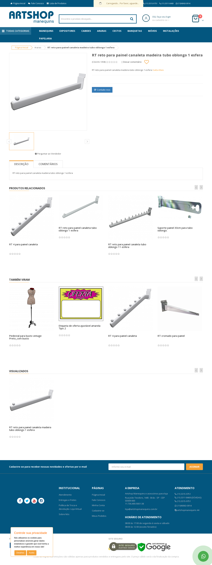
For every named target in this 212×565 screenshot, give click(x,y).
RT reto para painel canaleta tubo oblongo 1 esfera (78, 229)
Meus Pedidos (99, 515)
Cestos (116, 30)
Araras (101, 30)
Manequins (46, 30)
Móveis (152, 30)
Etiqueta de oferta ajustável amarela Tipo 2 (79, 327)
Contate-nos (102, 89)
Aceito (31, 553)
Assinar (194, 466)
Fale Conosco (36, 3)
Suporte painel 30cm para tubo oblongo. (175, 229)
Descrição (21, 164)
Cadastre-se (98, 510)
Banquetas (135, 30)
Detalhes (20, 553)
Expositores (67, 30)
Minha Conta (98, 505)
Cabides (86, 30)
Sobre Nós (64, 514)
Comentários (48, 164)
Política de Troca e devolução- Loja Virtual (70, 507)
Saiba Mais (158, 69)
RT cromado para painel (171, 335)
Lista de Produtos (56, 3)
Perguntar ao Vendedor (48, 153)
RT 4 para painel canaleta (23, 244)
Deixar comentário (132, 61)
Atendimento (65, 494)
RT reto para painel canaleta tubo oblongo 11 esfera (127, 246)
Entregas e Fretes (67, 500)
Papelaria (45, 38)
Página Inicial (17, 3)
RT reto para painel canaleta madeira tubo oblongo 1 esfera (30, 429)
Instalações (171, 30)
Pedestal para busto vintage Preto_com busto (25, 337)
